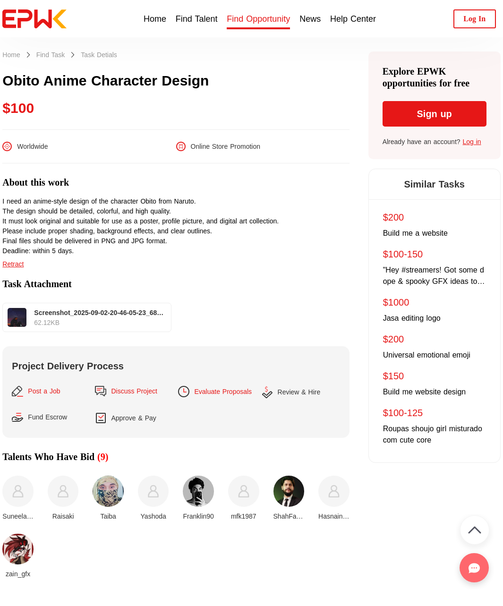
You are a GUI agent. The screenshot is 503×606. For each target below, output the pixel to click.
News (310, 19)
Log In (474, 19)
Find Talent (197, 19)
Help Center (353, 19)
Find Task (50, 54)
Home (155, 19)
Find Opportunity (258, 19)
